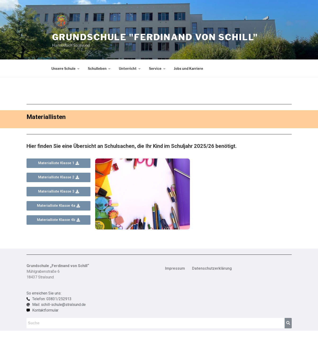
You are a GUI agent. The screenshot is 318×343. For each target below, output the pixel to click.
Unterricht (130, 68)
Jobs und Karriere (188, 68)
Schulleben (99, 68)
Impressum (175, 268)
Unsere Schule (65, 68)
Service (157, 68)
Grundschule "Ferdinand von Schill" (155, 37)
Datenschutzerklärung (212, 268)
